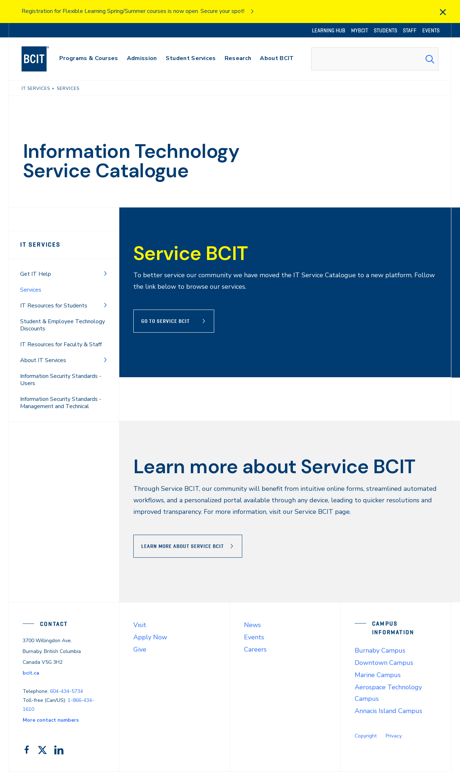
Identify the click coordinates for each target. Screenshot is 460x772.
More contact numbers (51, 720)
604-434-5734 (66, 691)
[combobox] (374, 58)
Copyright (366, 735)
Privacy (394, 735)
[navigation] (42, 59)
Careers (255, 649)
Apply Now (150, 637)
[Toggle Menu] (105, 273)
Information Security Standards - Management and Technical (60, 402)
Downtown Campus (384, 662)
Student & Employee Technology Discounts (62, 325)
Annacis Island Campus (388, 711)
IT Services (40, 244)
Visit (139, 625)
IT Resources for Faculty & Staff (61, 344)
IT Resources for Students (53, 306)
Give (139, 649)
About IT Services (43, 360)
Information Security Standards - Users (60, 379)
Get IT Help (35, 274)
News (252, 625)
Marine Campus (378, 675)
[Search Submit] (429, 58)
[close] (443, 12)
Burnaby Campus (380, 650)
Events (254, 637)
